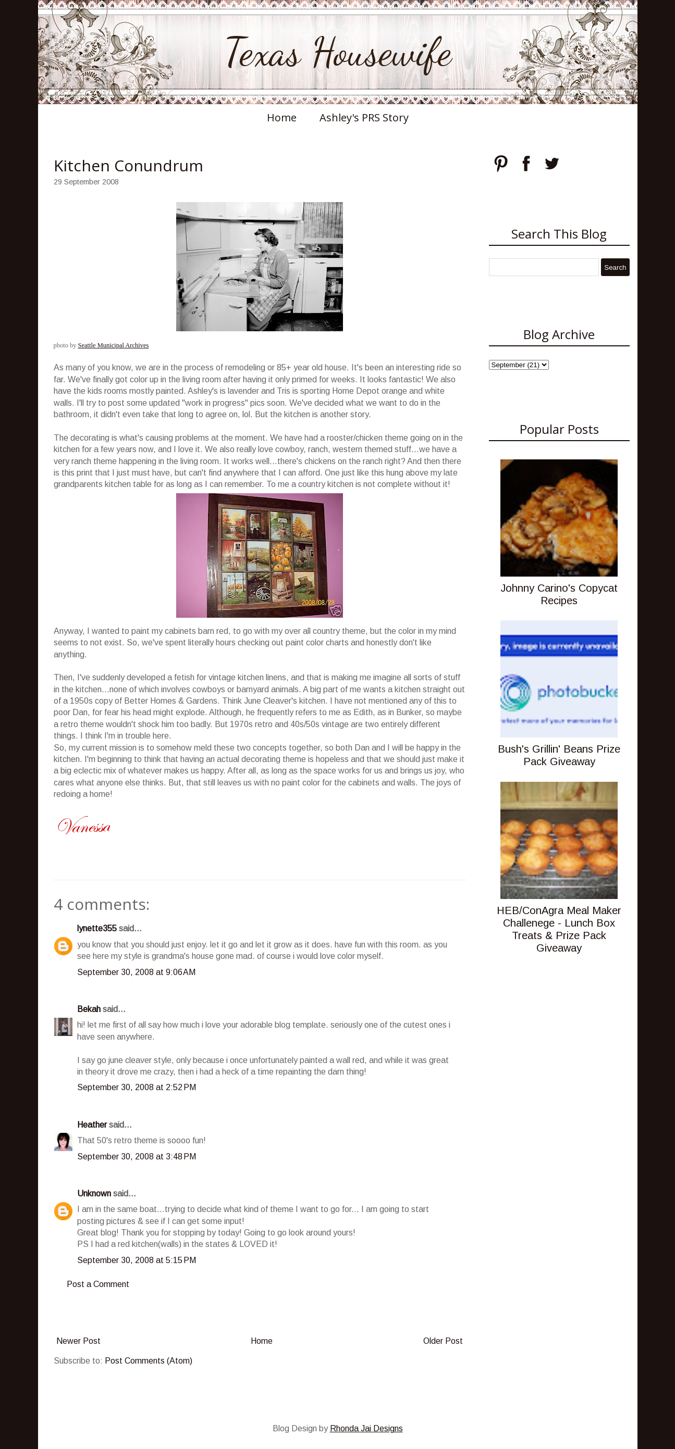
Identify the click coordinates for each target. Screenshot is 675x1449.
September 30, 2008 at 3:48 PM (136, 1156)
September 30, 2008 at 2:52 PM (136, 1087)
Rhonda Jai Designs (366, 1428)
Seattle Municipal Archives (113, 345)
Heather (92, 1124)
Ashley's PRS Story (364, 117)
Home (282, 117)
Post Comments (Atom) (148, 1360)
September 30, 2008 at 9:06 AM (136, 972)
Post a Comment (98, 1284)
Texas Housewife (337, 52)
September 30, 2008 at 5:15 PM (136, 1260)
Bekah (89, 1009)
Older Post (443, 1340)
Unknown (94, 1193)
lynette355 (97, 928)
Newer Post (78, 1340)
